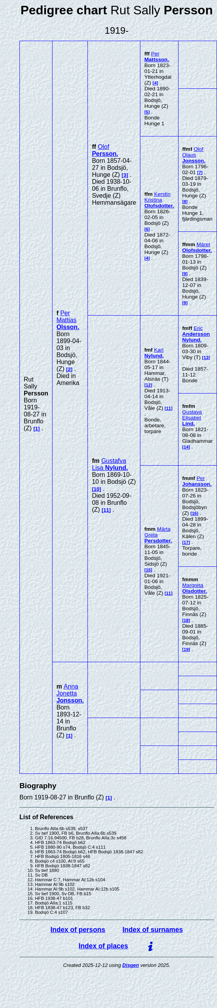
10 (97, 489)
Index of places (103, 946)
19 (186, 649)
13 (205, 357)
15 (148, 570)
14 (186, 447)
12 (148, 385)
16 (194, 513)
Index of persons (78, 930)
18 (186, 620)
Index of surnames (152, 930)
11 (106, 510)
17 (186, 542)
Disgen (130, 965)
